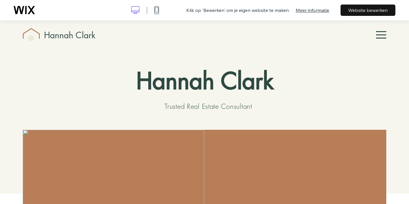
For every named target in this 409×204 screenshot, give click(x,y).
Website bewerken (368, 10)
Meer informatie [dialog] (312, 10)
